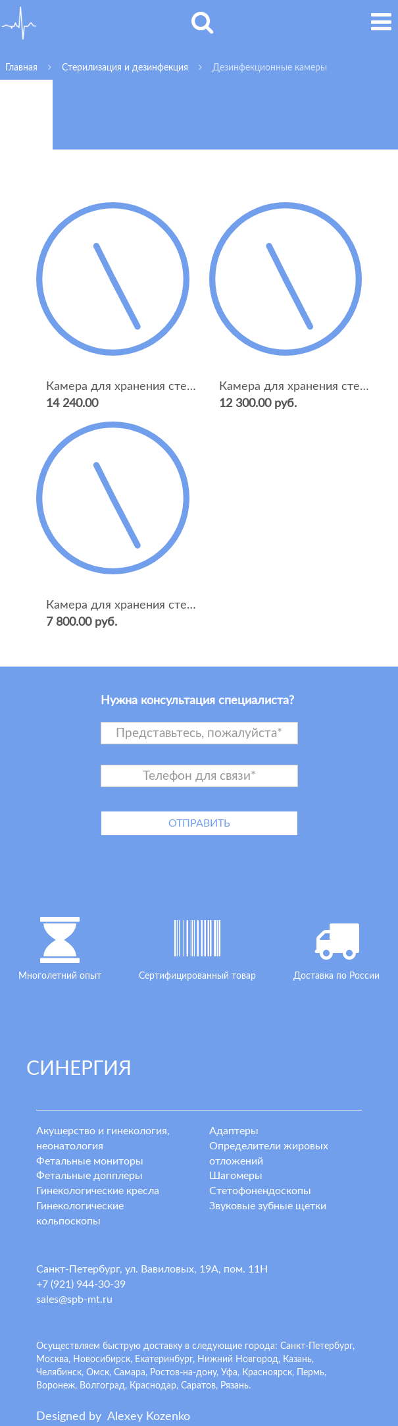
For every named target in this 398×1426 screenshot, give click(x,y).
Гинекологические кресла (97, 1191)
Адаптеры (234, 1131)
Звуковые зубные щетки (267, 1206)
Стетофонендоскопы (260, 1191)
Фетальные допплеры (89, 1175)
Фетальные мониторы (89, 1161)
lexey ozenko (148, 1417)
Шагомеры (235, 1175)
